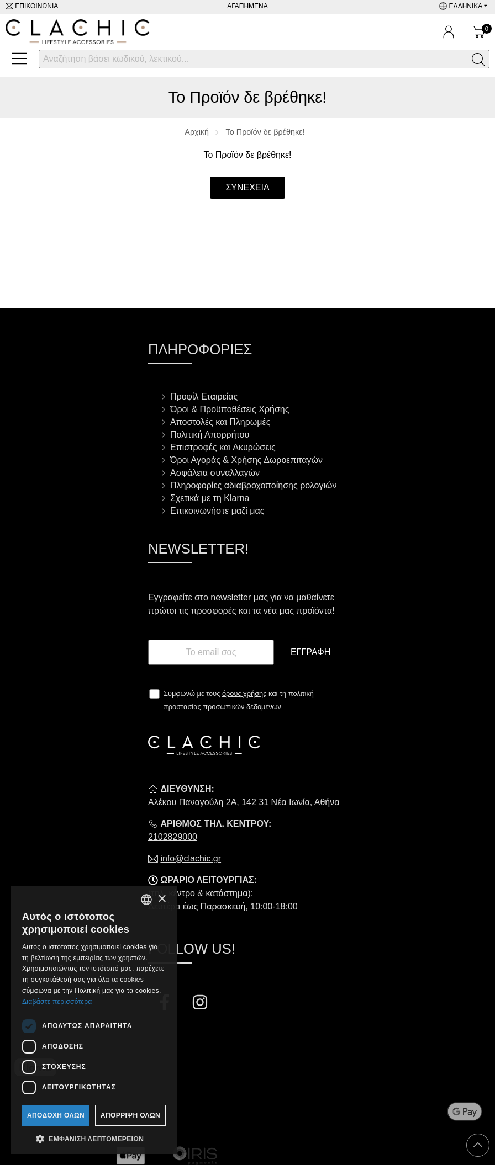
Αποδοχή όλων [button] (56, 1115)
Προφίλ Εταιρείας (204, 396)
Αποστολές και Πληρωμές (220, 422)
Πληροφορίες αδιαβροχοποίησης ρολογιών (253, 485)
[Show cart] (479, 32)
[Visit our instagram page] (200, 1004)
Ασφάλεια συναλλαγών (215, 472)
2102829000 (172, 837)
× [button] (161, 899)
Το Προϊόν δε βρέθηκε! (265, 131)
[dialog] (94, 1020)
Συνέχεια (247, 187)
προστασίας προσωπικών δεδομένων (222, 707)
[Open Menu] (19, 58)
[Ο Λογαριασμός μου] (449, 32)
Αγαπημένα (247, 6)
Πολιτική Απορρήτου (209, 434)
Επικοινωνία (36, 6)
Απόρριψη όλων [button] (130, 1115)
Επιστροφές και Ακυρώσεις (223, 447)
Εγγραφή (310, 652)
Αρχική (197, 131)
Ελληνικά (466, 6)
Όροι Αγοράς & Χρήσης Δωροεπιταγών (246, 460)
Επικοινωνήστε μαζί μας (217, 510)
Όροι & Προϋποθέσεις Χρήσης (229, 409)
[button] (94, 1138)
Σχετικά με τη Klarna (210, 498)
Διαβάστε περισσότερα (57, 1002)
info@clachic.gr (190, 858)
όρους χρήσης (244, 693)
